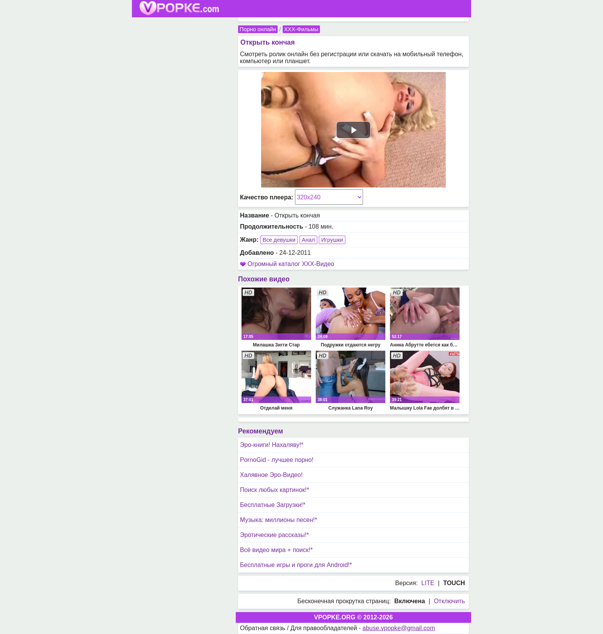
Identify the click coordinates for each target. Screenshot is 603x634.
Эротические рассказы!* (274, 535)
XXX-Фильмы (301, 29)
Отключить (449, 601)
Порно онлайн (258, 29)
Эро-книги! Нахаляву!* (271, 445)
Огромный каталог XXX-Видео (290, 264)
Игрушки (332, 240)
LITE (428, 583)
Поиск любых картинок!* (274, 490)
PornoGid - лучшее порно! (276, 460)
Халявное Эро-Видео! (271, 475)
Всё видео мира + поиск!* (276, 550)
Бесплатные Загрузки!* (272, 505)
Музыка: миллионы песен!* (278, 520)
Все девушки (279, 240)
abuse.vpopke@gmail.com (399, 628)
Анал (308, 240)
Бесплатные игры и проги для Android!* (296, 565)
